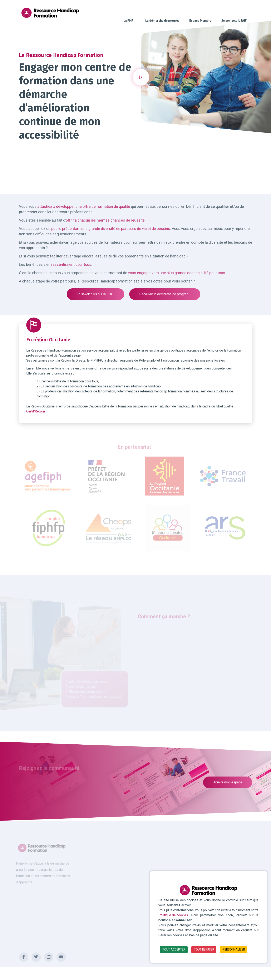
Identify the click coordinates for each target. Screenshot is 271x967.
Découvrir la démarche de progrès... (164, 294)
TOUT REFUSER (204, 949)
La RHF (128, 16)
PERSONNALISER (234, 949)
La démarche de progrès (162, 16)
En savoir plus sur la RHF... (95, 294)
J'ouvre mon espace (227, 782)
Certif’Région (35, 411)
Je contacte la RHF (234, 16)
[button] (141, 77)
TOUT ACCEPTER (173, 949)
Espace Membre (200, 16)
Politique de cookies (173, 915)
